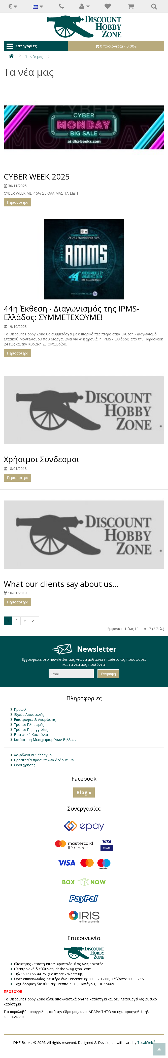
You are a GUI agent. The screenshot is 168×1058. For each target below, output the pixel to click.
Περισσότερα (17, 202)
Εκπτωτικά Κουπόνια (31, 734)
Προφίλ (20, 709)
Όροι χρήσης (24, 765)
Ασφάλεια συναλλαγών (33, 755)
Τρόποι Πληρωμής (29, 724)
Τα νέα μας (34, 56)
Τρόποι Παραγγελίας (31, 729)
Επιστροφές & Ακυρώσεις (35, 719)
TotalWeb (146, 1042)
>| (34, 620)
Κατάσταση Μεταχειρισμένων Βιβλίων (45, 739)
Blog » (84, 792)
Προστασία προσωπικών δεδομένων (44, 760)
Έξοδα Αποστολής (29, 714)
